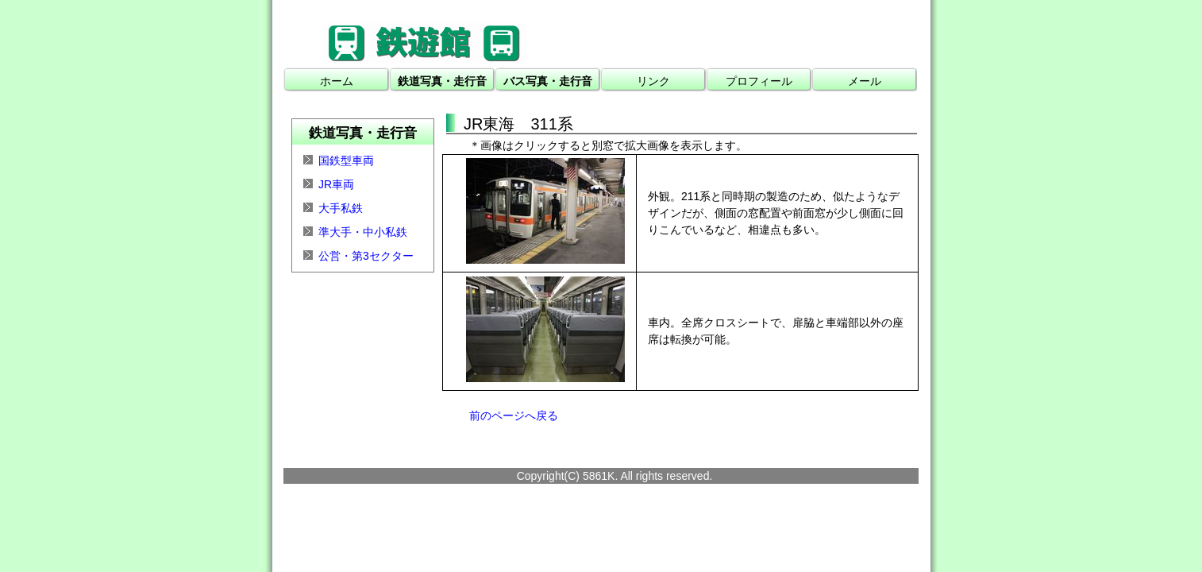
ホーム (336, 81)
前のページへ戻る (513, 415)
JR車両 (336, 184)
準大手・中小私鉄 (362, 232)
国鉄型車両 (346, 160)
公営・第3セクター (366, 255)
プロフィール (759, 81)
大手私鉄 (340, 208)
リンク (653, 81)
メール (864, 81)
